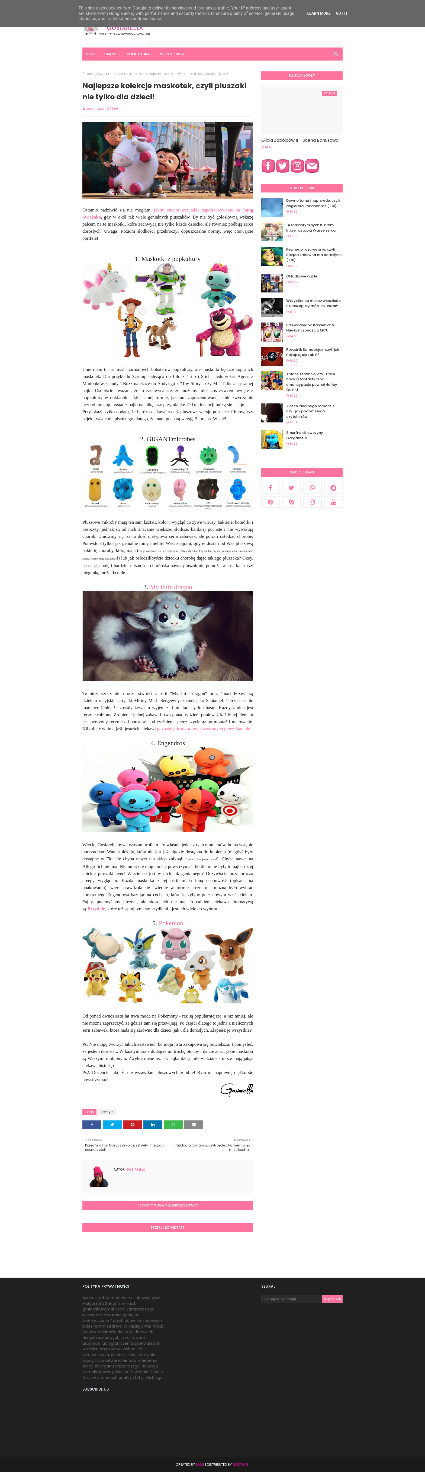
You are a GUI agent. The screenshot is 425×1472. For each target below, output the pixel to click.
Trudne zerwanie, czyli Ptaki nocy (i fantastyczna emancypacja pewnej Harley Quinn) (311, 382)
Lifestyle (116, 73)
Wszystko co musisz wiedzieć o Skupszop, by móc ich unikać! (314, 303)
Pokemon (171, 923)
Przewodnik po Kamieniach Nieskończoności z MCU (310, 328)
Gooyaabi (241, 1464)
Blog (200, 1464)
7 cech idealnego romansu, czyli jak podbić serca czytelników (310, 411)
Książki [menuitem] (110, 53)
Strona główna (94, 73)
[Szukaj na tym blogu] (291, 1299)
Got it (341, 13)
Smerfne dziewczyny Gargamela (304, 435)
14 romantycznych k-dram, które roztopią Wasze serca (311, 227)
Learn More (318, 13)
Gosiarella (95, 108)
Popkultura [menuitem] (138, 53)
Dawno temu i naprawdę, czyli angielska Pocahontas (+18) (313, 203)
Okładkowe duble (301, 276)
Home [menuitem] (91, 53)
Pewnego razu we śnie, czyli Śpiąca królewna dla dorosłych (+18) (314, 255)
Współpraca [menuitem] (172, 53)
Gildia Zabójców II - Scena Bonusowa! (300, 140)
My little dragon (171, 586)
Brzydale (96, 908)
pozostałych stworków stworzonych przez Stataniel (204, 728)
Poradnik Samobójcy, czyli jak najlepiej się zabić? (312, 352)
